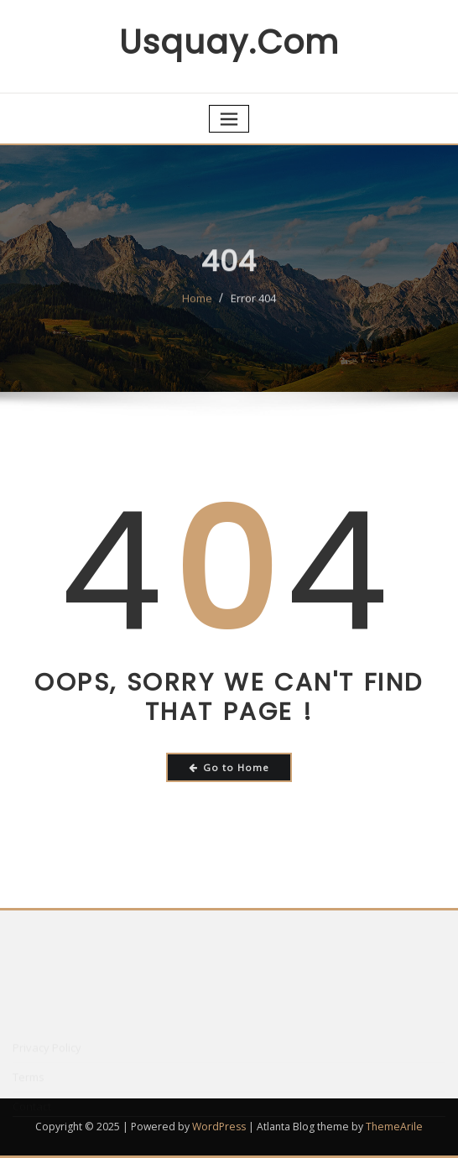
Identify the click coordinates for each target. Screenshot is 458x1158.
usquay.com (229, 42)
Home (197, 304)
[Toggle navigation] (229, 119)
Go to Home (229, 767)
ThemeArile (394, 1126)
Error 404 (253, 304)
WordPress (219, 1126)
